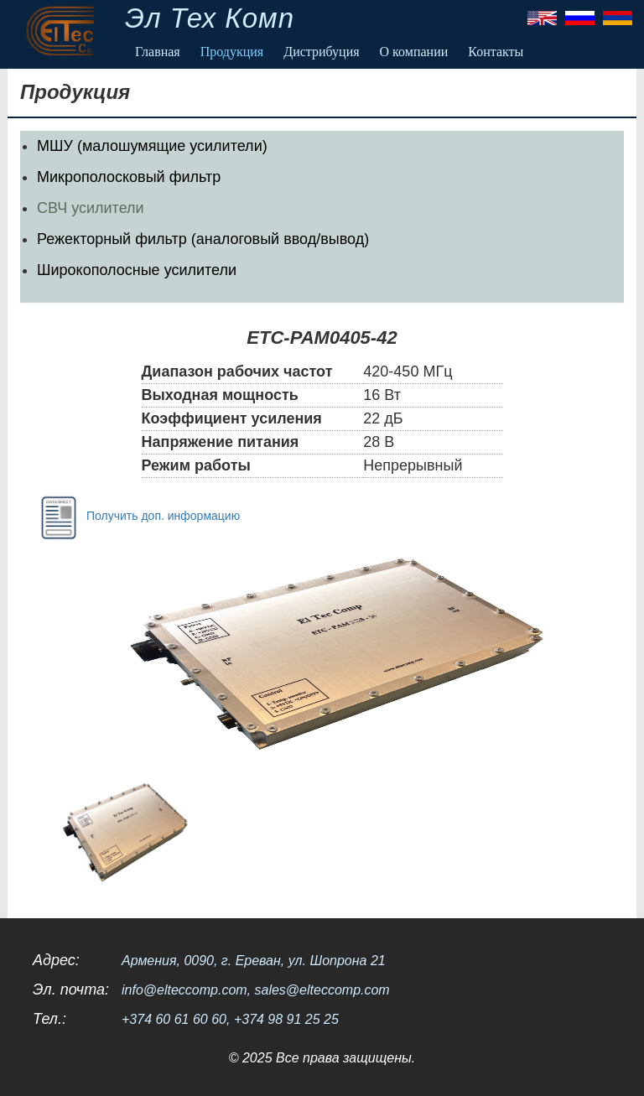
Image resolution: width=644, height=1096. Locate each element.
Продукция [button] (232, 51)
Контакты (495, 51)
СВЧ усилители (90, 208)
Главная (157, 51)
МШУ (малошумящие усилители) (152, 146)
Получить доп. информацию (136, 516)
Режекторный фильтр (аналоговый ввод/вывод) (203, 239)
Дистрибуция (321, 51)
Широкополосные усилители (136, 270)
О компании (414, 51)
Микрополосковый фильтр (129, 177)
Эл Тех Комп (209, 18)
